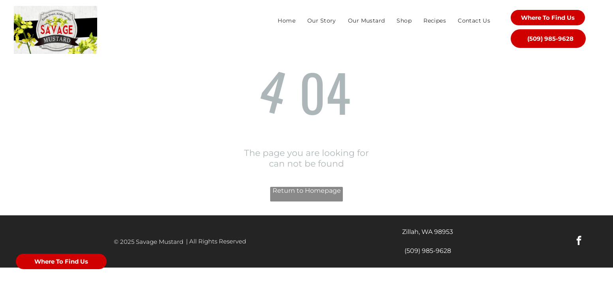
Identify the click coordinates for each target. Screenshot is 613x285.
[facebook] (579, 241)
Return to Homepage (307, 190)
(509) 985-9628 (427, 251)
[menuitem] (286, 20)
